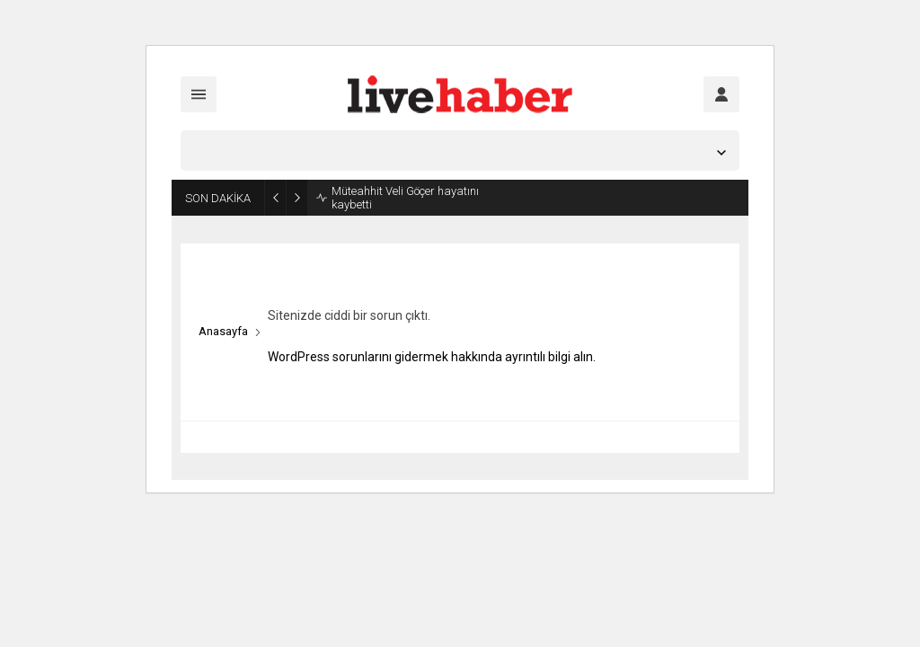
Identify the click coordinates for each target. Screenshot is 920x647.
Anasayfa (223, 331)
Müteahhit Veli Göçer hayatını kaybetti (405, 197)
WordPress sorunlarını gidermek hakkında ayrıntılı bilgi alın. (432, 357)
